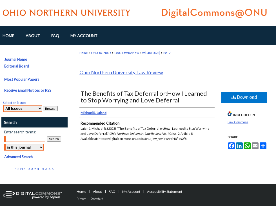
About (97, 191)
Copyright (97, 198)
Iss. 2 (166, 53)
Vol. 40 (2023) (151, 53)
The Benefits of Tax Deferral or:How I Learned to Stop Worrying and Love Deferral (144, 96)
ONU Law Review (126, 53)
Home (83, 53)
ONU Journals (101, 53)
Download (244, 97)
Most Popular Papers (21, 79)
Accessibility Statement (164, 191)
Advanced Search (18, 156)
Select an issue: (14, 102)
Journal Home (15, 59)
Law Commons (238, 122)
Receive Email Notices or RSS (27, 90)
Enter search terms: (20, 132)
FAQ (112, 191)
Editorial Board (16, 66)
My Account (131, 191)
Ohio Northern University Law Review (121, 72)
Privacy (81, 198)
